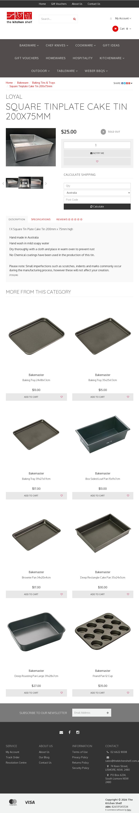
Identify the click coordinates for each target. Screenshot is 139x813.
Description (17, 219)
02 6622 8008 (116, 752)
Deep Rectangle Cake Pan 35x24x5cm (102, 577)
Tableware (67, 71)
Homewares (56, 58)
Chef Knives (57, 45)
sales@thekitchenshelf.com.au (119, 759)
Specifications (40, 219)
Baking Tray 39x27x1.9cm (36, 478)
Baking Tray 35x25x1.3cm (103, 380)
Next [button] (46, 183)
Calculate (97, 206)
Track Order (12, 757)
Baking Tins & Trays (43, 82)
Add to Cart (31, 397)
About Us (77, 3)
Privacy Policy (80, 757)
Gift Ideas (111, 45)
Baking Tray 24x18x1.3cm (36, 380)
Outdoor (40, 71)
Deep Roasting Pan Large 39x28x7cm (36, 676)
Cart (121, 29)
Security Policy (80, 767)
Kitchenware (112, 58)
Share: (123, 83)
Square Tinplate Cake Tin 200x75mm (31, 86)
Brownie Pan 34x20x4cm (36, 577)
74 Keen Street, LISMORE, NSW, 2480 (117, 767)
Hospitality (83, 58)
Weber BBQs (96, 71)
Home (42, 3)
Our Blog (44, 757)
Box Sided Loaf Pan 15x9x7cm (103, 478)
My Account (119, 18)
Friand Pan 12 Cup (103, 676)
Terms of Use (80, 751)
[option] (31, 147)
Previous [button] (3, 183)
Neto (129, 810)
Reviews (69, 219)
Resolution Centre (16, 762)
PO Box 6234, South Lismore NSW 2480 (117, 778)
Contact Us (94, 3)
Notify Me (97, 153)
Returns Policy (80, 762)
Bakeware (29, 45)
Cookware (85, 45)
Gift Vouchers (59, 3)
